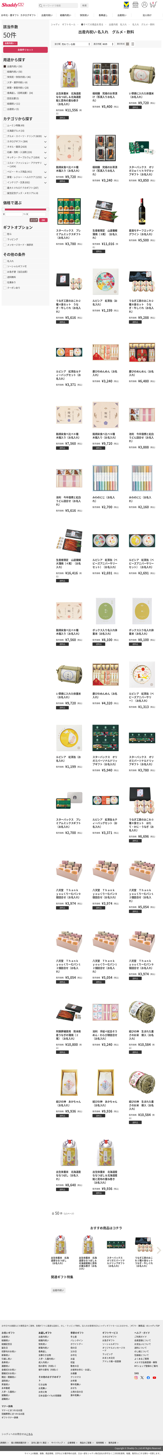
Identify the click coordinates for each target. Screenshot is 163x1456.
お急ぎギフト (108, 1340)
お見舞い (43, 1388)
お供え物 (43, 1392)
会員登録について (142, 1340)
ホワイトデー (77, 1344)
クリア (34, 220)
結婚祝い (6, 1340)
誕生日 (5, 1348)
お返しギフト (45, 1333)
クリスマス (76, 1377)
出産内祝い (47, 15)
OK (43, 220)
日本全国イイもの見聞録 (50, 1396)
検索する (41, 6)
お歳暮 (74, 1373)
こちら (29, 1434)
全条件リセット (25, 49)
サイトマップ (57, 1443)
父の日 (74, 1351)
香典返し (103, 15)
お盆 (73, 1359)
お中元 (74, 1355)
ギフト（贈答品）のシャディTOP (145, 1326)
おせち (74, 1388)
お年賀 (74, 1381)
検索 (84, 5)
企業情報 (71, 1443)
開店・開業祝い (9, 1377)
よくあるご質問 (141, 1359)
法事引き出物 (45, 1355)
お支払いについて (142, 1344)
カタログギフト (28, 15)
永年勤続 (6, 1388)
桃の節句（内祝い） (48, 1366)
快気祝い (84, 15)
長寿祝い (6, 1362)
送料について (140, 1348)
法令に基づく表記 (38, 1443)
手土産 (74, 1337)
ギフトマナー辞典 (10, 1417)
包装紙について (141, 1355)
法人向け (147, 15)
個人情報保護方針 (18, 1443)
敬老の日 (75, 1366)
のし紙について (141, 1351)
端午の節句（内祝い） (49, 1370)
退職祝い (6, 1399)
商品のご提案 (85, 1443)
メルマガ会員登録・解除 (145, 1362)
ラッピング (107, 1354)
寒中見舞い (76, 1384)
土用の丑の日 (77, 1392)
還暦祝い (6, 1366)
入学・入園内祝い (47, 1359)
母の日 (74, 1348)
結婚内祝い (65, 15)
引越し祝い (7, 1359)
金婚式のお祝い (9, 1370)
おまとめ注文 (108, 1358)
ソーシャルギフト (110, 1344)
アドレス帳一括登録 (111, 1361)
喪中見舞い (76, 1395)
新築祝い (6, 1355)
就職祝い (6, 1395)
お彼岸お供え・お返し (81, 1370)
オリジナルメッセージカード (113, 1349)
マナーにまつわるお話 (12, 1410)
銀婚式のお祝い (9, 1373)
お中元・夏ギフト (9, 15)
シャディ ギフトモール (63, 24)
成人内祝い (44, 1362)
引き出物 (43, 1385)
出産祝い (121, 15)
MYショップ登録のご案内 (146, 1366)
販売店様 (112, 1443)
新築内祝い (44, 1348)
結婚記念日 (7, 1344)
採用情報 (100, 1443)
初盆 (73, 1362)
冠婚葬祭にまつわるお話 (13, 1414)
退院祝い (6, 1381)
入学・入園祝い (9, 1392)
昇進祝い (6, 1384)
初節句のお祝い (9, 1351)
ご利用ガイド (140, 1337)
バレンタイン (77, 1340)
